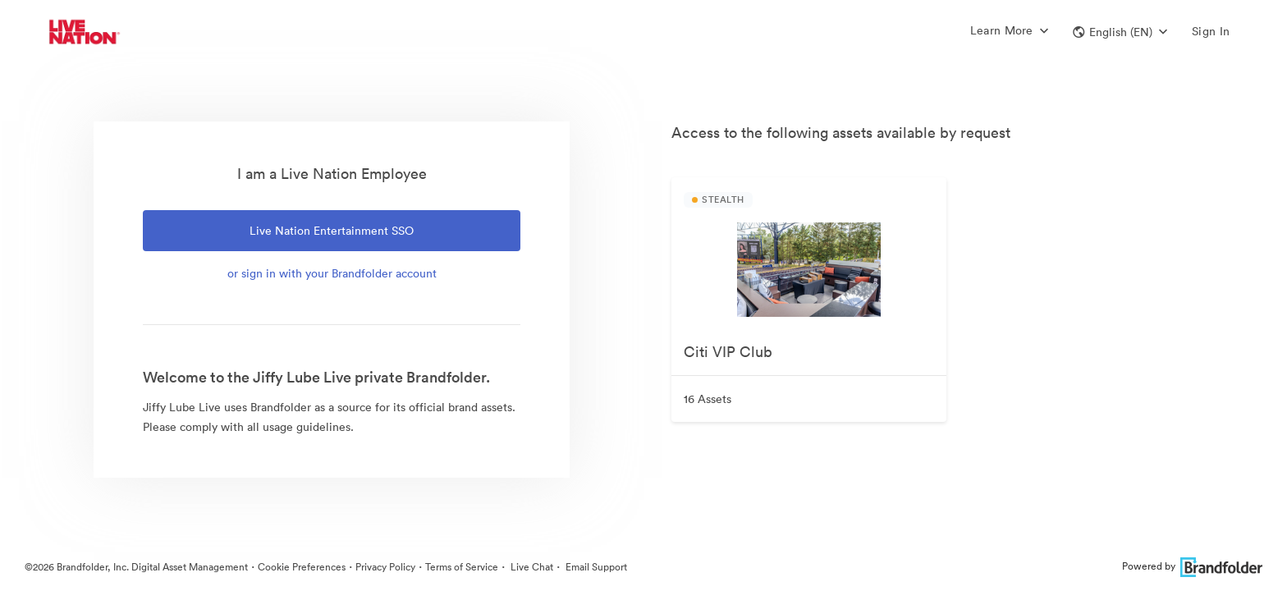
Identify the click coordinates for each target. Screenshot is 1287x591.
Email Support (595, 567)
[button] (1119, 32)
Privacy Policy (385, 567)
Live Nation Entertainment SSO (332, 230)
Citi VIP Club (728, 351)
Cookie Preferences (302, 567)
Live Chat (530, 567)
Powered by (1192, 566)
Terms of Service (461, 567)
